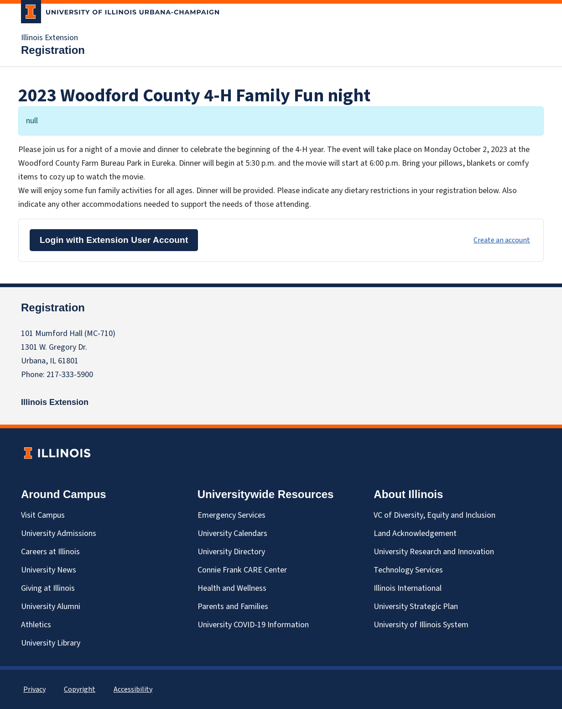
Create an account (502, 240)
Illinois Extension (49, 37)
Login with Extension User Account (114, 240)
